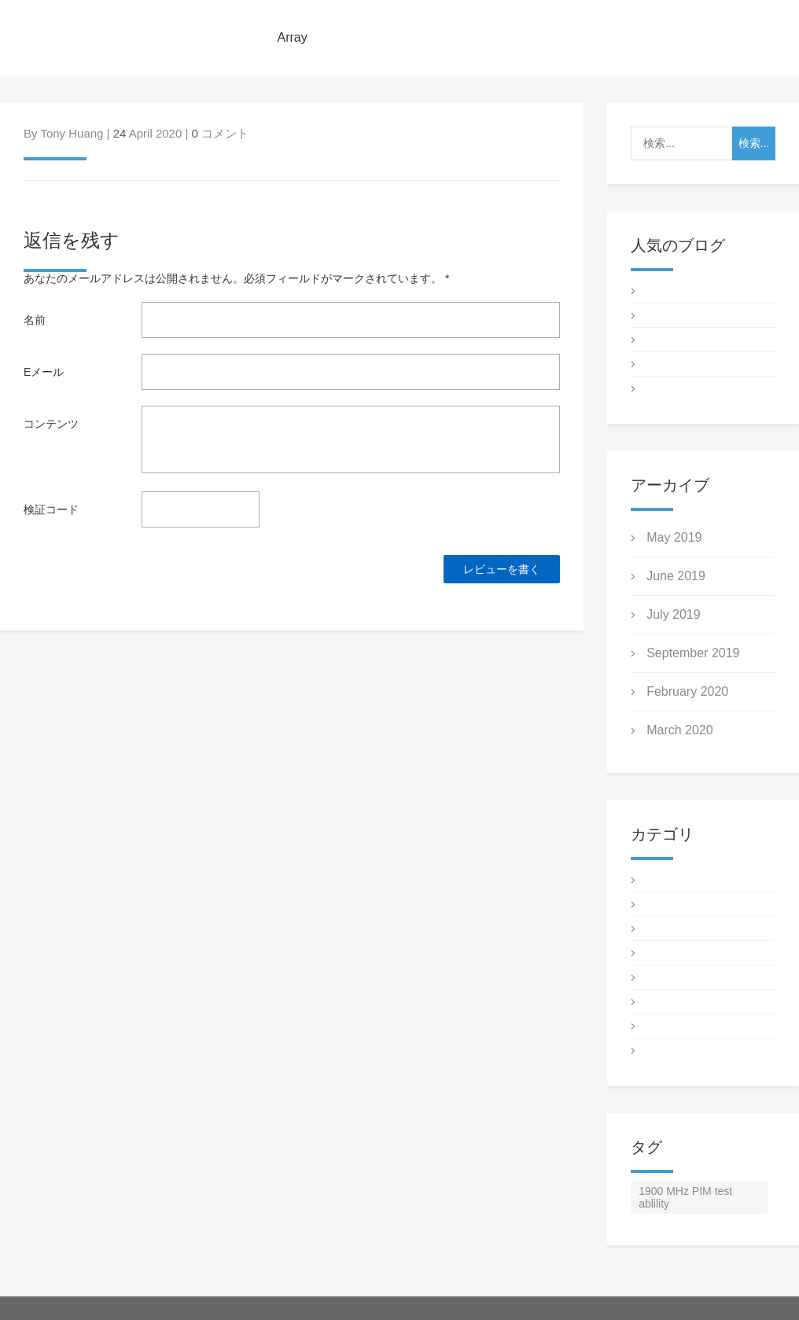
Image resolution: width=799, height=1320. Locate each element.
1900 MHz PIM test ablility (685, 1197)
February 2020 (687, 691)
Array (292, 37)
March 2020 (679, 730)
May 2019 (673, 537)
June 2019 (675, 576)
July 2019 (673, 614)
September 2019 (692, 653)
